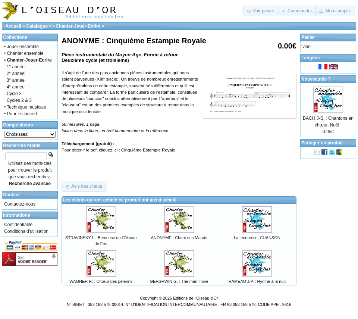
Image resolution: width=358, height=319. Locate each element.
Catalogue (37, 26)
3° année (16, 80)
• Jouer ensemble (21, 46)
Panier (308, 37)
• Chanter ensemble (24, 53)
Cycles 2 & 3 (19, 100)
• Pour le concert (20, 113)
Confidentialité (18, 224)
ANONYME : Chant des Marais (179, 237)
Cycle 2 (14, 93)
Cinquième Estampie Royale (148, 150)
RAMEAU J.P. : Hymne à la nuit (257, 281)
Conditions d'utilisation (26, 231)
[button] (261, 11)
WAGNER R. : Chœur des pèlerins (100, 281)
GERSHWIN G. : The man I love (179, 281)
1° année (16, 66)
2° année (16, 73)
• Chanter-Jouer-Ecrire (77, 26)
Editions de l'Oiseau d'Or (195, 298)
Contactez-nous (19, 204)
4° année (16, 87)
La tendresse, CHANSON (257, 237)
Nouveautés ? (316, 79)
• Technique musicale (25, 107)
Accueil (13, 26)
